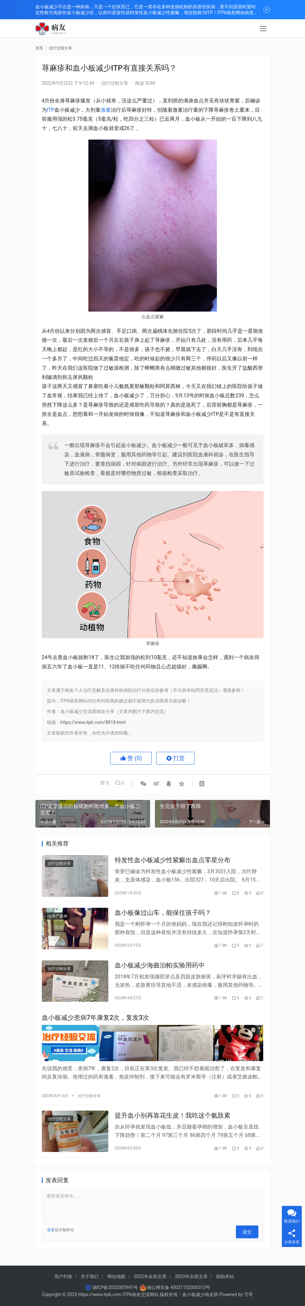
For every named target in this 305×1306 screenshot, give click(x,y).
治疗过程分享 (114, 83)
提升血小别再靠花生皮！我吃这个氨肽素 (172, 1122)
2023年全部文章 (191, 1276)
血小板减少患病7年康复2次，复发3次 (95, 1025)
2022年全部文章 (150, 1276)
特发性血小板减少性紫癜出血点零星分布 (172, 861)
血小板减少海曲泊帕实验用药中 (160, 971)
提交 (249, 1238)
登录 (51, 1238)
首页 (39, 48)
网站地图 (116, 1276)
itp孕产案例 (57, 919)
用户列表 (63, 1276)
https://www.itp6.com (99, 1294)
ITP (51, 110)
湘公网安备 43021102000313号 (179, 1287)
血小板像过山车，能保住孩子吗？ (163, 916)
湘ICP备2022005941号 (115, 1287)
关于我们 (90, 1276)
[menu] (263, 29)
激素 (106, 110)
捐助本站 (225, 1276)
